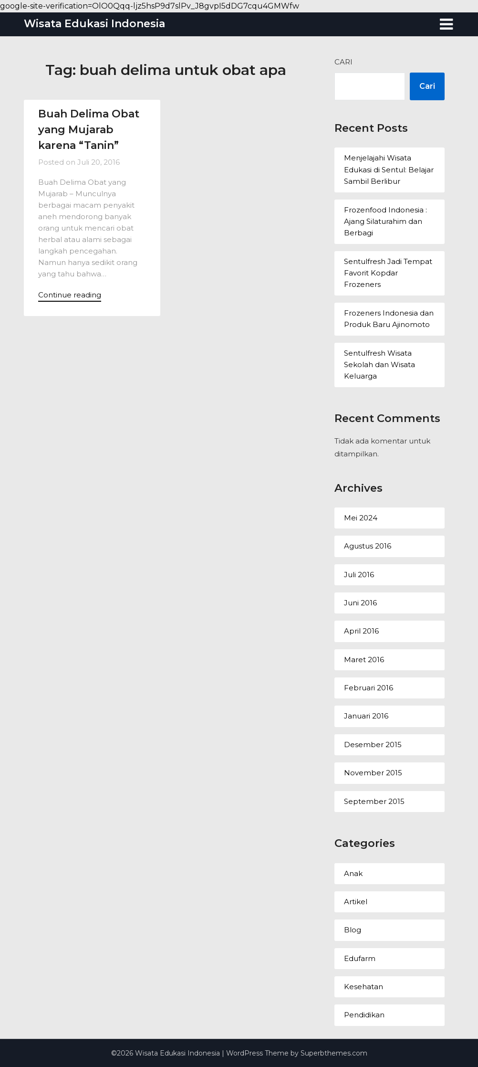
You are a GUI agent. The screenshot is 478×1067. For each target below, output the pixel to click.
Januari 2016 (366, 715)
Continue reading (69, 294)
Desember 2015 (373, 744)
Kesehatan (363, 986)
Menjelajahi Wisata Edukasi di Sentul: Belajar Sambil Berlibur (389, 169)
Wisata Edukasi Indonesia (94, 23)
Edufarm (359, 958)
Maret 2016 (364, 659)
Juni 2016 (360, 602)
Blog (352, 929)
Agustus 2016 (367, 545)
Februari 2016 (368, 687)
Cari (343, 61)
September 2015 (374, 801)
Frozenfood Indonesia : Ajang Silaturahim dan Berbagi (385, 221)
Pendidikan (364, 1014)
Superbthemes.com (334, 1053)
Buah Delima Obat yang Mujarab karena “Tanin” (88, 129)
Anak (353, 873)
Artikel (355, 901)
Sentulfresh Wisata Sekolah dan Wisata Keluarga (379, 365)
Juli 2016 (359, 574)
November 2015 (373, 772)
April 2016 (361, 630)
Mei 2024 (360, 517)
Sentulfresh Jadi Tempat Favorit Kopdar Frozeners (388, 273)
